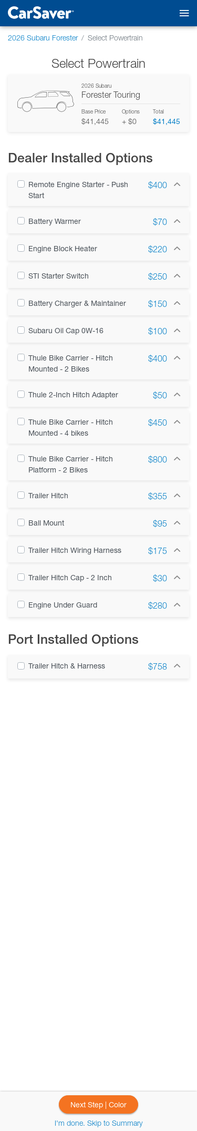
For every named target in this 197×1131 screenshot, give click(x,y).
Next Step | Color (98, 1104)
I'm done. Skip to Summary (98, 1122)
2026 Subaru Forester (43, 37)
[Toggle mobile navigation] (182, 13)
